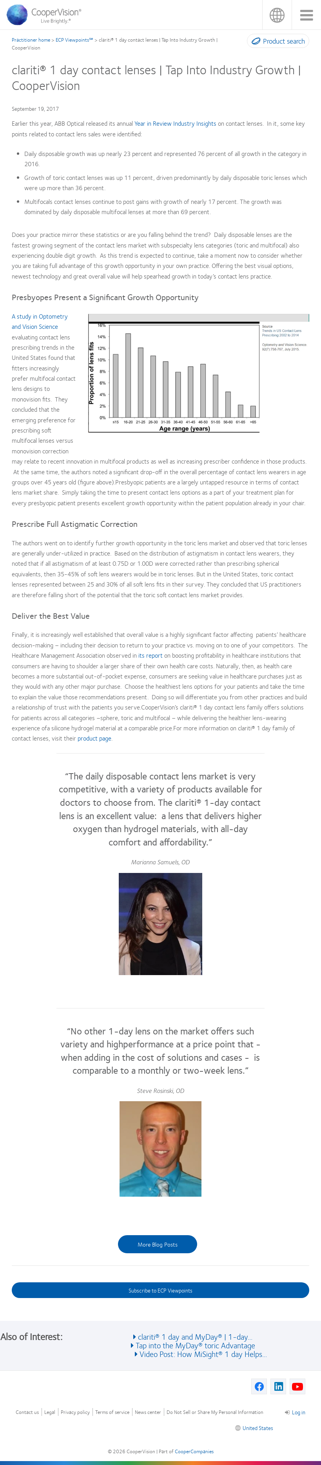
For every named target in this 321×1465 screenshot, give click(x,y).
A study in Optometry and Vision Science (40, 321)
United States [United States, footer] (258, 1428)
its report (150, 655)
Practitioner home (31, 40)
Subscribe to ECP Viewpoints (160, 1290)
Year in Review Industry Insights (175, 123)
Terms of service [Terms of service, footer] (112, 1412)
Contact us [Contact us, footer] (27, 1412)
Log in (295, 1412)
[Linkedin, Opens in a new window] (278, 1386)
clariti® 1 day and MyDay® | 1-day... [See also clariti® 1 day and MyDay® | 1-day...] (195, 1336)
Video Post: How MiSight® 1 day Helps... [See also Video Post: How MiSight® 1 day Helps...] (203, 1354)
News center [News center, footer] (148, 1412)
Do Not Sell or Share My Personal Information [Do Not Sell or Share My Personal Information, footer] (215, 1412)
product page (94, 738)
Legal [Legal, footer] (49, 1412)
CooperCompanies (194, 1451)
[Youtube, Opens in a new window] (297, 1386)
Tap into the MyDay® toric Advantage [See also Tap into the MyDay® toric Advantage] (195, 1345)
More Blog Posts (158, 1244)
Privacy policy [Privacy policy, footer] (75, 1412)
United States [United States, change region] (277, 14)
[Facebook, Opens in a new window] (259, 1386)
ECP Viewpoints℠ (74, 40)
